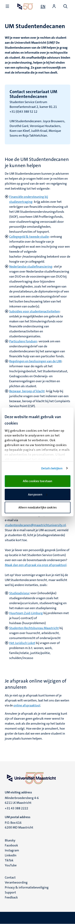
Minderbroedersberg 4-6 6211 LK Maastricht (22, 800)
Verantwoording (16, 882)
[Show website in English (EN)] (43, 6)
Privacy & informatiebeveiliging (27, 887)
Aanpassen (37, 494)
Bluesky (10, 840)
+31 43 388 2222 (16, 808)
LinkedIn (10, 855)
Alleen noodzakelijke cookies (37, 507)
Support (10, 892)
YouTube (11, 865)
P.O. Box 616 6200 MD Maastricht (19, 825)
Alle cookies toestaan (37, 481)
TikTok (9, 860)
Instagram (12, 850)
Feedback (11, 897)
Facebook (11, 845)
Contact (10, 877)
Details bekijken (52, 468)
